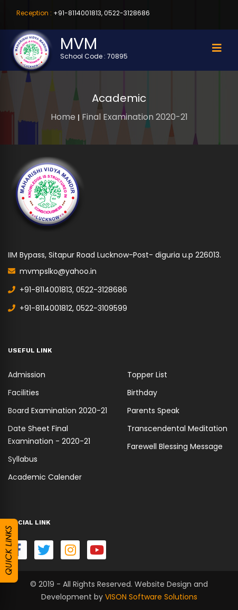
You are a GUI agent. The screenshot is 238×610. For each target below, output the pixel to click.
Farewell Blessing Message (175, 446)
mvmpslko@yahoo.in (52, 271)
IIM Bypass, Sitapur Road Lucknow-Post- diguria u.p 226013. (114, 255)
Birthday (142, 392)
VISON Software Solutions (151, 597)
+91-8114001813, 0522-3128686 (83, 12)
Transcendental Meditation (177, 428)
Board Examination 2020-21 (57, 410)
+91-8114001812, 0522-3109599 (67, 308)
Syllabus (22, 459)
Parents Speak (153, 410)
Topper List (147, 374)
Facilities (23, 392)
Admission (26, 374)
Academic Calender (45, 477)
